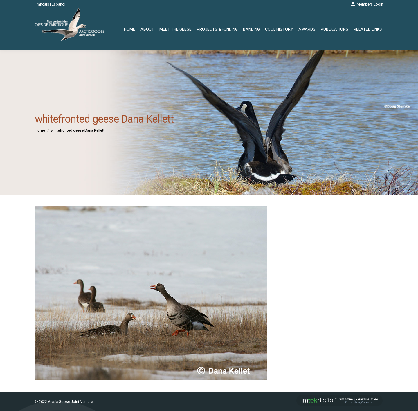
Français (42, 4)
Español (58, 4)
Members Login (367, 4)
